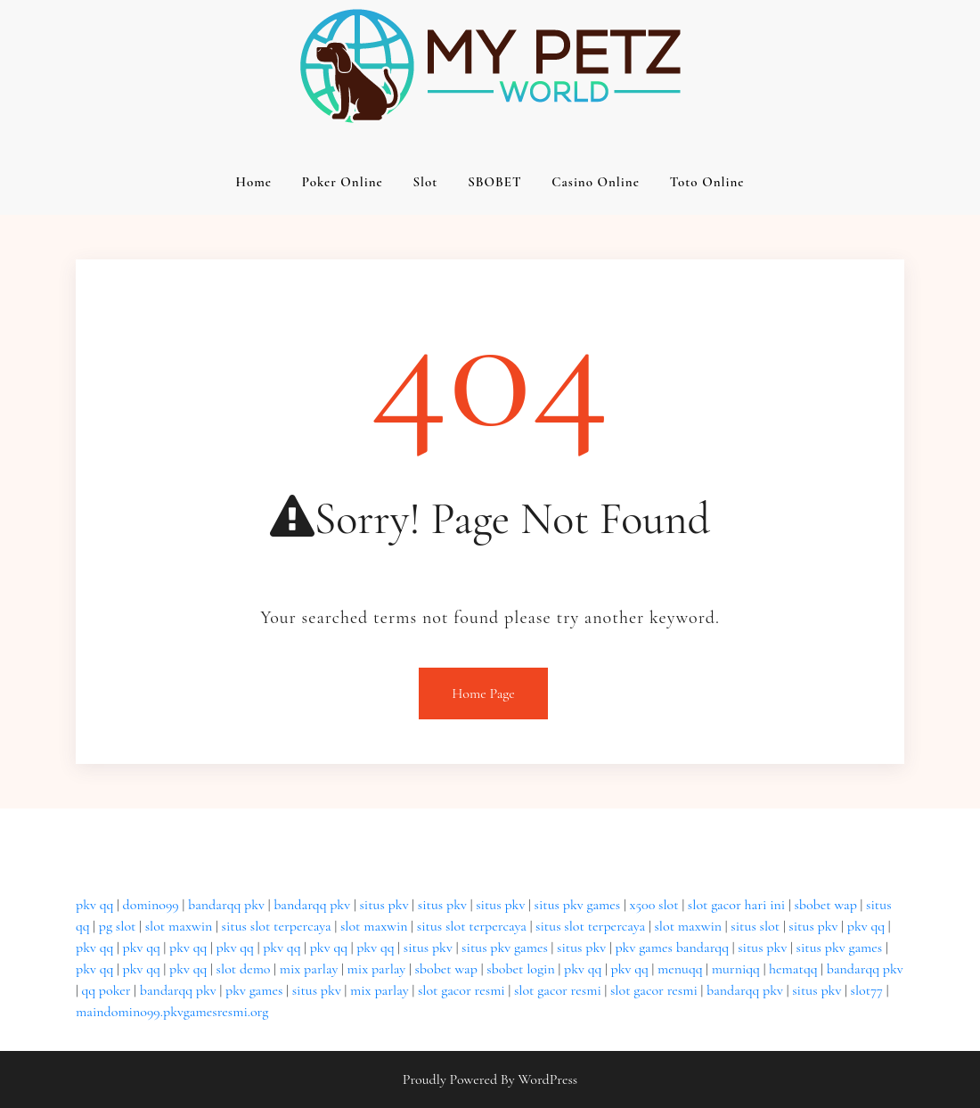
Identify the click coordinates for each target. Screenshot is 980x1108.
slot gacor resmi (461, 990)
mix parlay (309, 969)
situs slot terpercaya (276, 926)
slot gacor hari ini (736, 905)
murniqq (736, 969)
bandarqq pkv (226, 905)
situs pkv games (578, 905)
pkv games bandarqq (672, 947)
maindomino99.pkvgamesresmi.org (172, 1012)
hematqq (793, 969)
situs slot (755, 926)
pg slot (117, 926)
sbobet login (520, 969)
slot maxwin (179, 926)
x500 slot (653, 905)
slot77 (867, 990)
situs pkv (383, 905)
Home (253, 182)
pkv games (254, 990)
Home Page (483, 693)
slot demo (243, 969)
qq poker (105, 990)
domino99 (151, 905)
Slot (424, 182)
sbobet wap (825, 905)
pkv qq (94, 905)
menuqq (680, 969)
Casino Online (595, 182)
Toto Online (707, 182)
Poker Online (342, 182)
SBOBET (494, 182)
